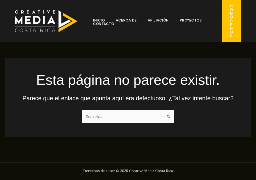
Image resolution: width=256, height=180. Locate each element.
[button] (231, 21)
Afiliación (158, 20)
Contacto (103, 24)
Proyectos (191, 20)
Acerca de (126, 20)
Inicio (99, 20)
